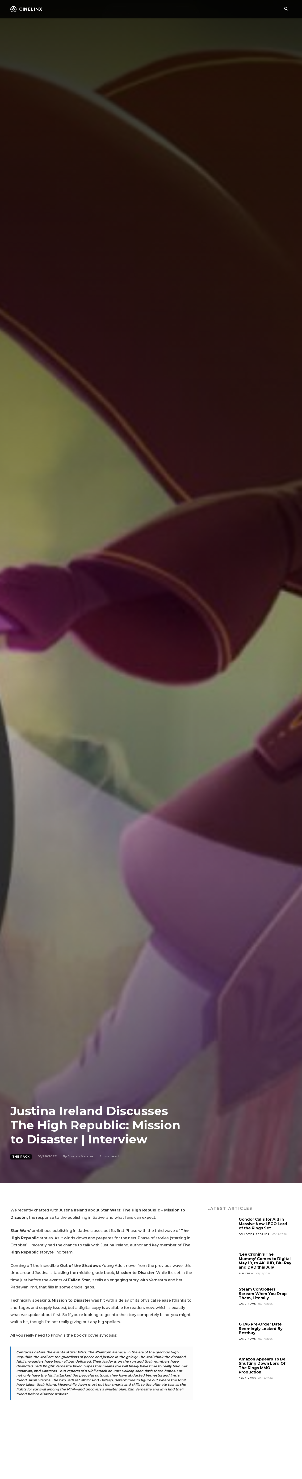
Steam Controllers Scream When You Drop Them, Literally (263, 1293)
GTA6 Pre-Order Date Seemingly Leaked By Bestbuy (261, 1328)
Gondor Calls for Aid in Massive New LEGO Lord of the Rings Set (263, 1223)
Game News (247, 1303)
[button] (286, 9)
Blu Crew (246, 1273)
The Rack (21, 1156)
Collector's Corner (254, 1234)
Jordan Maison (80, 1156)
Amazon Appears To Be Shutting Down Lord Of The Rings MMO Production (262, 1365)
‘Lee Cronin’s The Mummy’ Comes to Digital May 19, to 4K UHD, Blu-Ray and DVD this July (265, 1261)
